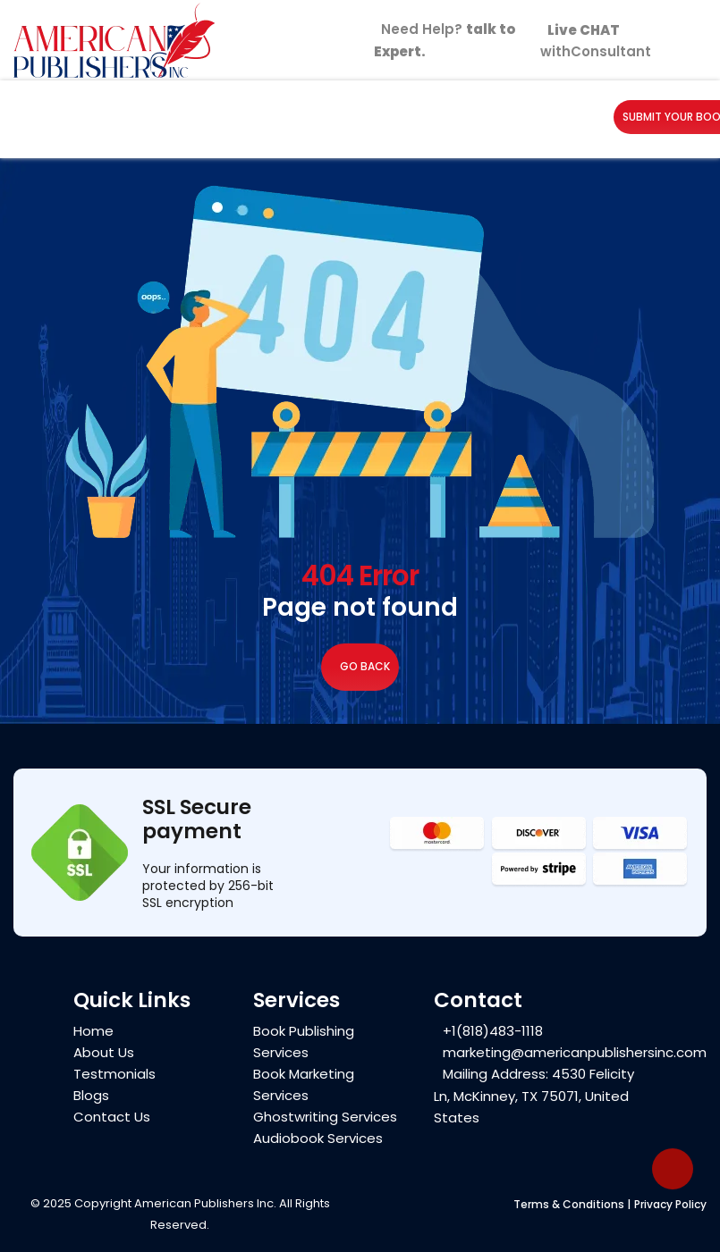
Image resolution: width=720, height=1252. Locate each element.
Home (93, 1031)
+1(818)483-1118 (493, 1030)
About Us (103, 1053)
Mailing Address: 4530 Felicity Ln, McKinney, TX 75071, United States (534, 1095)
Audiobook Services (318, 1139)
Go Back (360, 667)
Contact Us (111, 1117)
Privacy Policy (670, 1204)
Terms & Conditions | (572, 1204)
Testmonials (114, 1074)
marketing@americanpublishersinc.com (575, 1052)
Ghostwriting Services (325, 1117)
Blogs (91, 1096)
